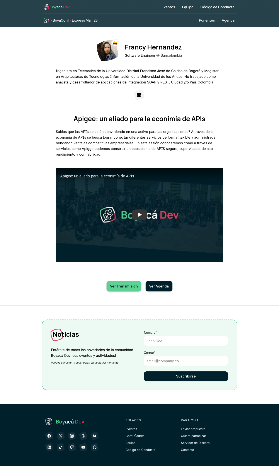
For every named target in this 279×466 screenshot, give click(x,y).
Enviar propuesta (193, 429)
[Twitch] (72, 447)
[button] (139, 215)
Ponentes (207, 20)
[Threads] (83, 436)
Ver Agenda (159, 286)
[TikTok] (61, 447)
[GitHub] (95, 447)
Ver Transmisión (124, 286)
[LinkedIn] (139, 95)
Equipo (188, 7)
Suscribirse (186, 376)
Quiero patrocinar (193, 436)
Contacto (187, 450)
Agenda (228, 20)
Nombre (150, 332)
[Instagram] (72, 436)
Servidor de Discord (195, 443)
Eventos (168, 7)
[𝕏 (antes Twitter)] (61, 436)
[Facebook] (49, 436)
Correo (157, 352)
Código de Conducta (218, 7)
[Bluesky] (95, 436)
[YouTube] (83, 447)
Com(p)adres (135, 436)
